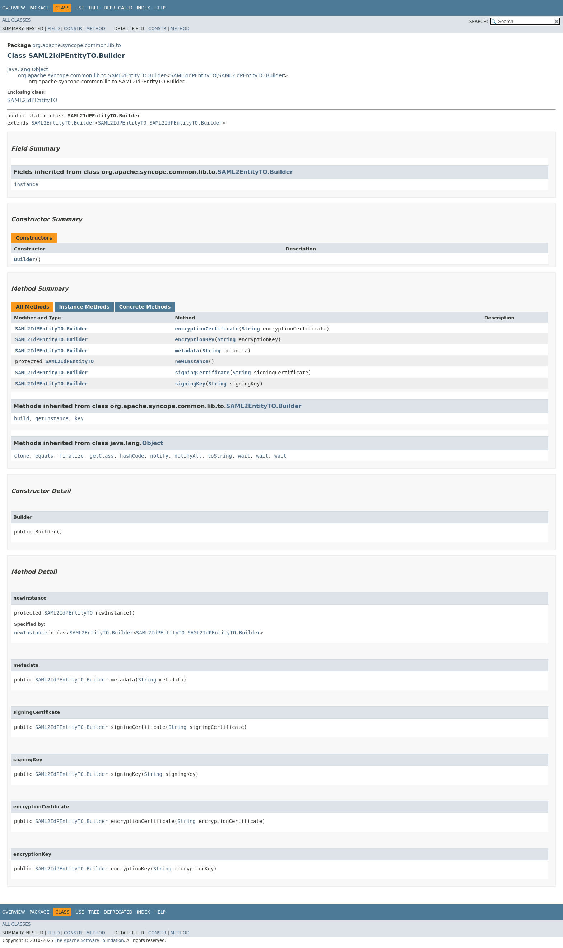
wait (244, 456)
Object (152, 443)
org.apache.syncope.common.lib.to (76, 45)
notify (159, 456)
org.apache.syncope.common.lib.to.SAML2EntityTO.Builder (92, 75)
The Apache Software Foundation (89, 940)
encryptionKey (195, 339)
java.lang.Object (27, 69)
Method (95, 28)
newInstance (192, 361)
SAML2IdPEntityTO (193, 75)
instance (26, 184)
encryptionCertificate (207, 329)
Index (143, 7)
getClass (102, 456)
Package (39, 7)
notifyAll (188, 456)
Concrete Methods (145, 307)
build (21, 418)
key (79, 418)
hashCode (132, 456)
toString (220, 456)
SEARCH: (478, 21)
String (251, 329)
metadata (187, 350)
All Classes (16, 20)
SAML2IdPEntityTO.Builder (251, 75)
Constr (73, 28)
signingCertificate (202, 372)
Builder (24, 259)
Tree (93, 7)
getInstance (52, 418)
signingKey (190, 384)
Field (53, 28)
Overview (13, 7)
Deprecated (118, 7)
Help (160, 7)
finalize (71, 456)
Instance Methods (84, 307)
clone (21, 456)
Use (79, 7)
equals (44, 456)
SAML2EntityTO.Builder (63, 123)
